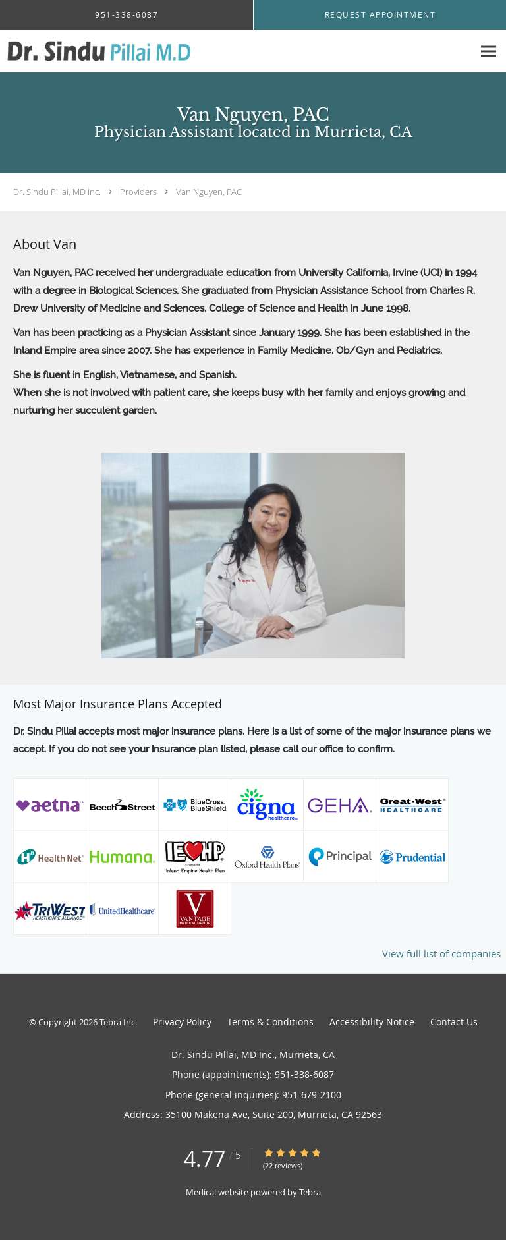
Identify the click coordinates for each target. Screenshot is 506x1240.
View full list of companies (441, 953)
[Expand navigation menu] (488, 52)
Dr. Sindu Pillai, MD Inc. (57, 192)
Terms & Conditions (270, 1021)
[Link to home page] (131, 51)
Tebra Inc (117, 1022)
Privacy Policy (182, 1021)
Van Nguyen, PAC (209, 192)
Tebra (310, 1192)
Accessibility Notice (371, 1021)
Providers (138, 192)
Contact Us (454, 1021)
